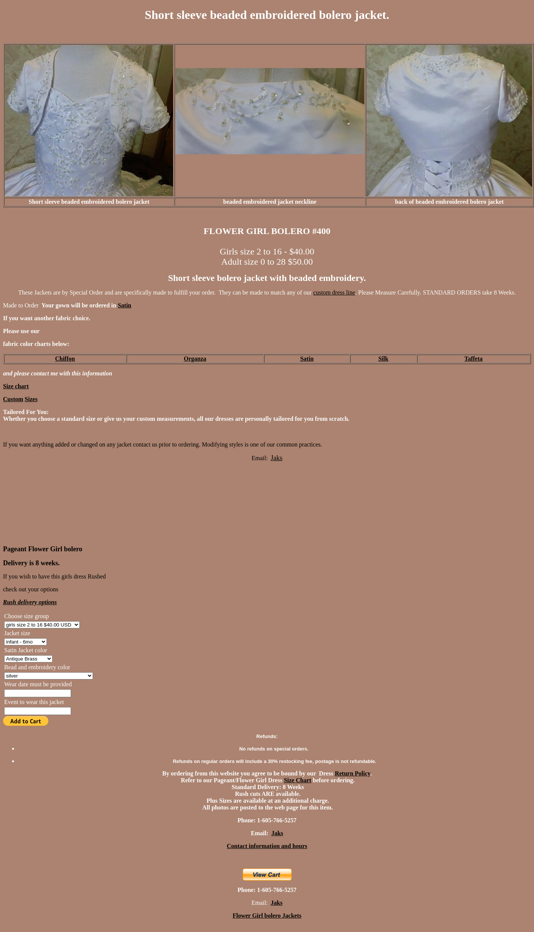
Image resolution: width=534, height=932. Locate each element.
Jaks (276, 902)
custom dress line (334, 292)
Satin (125, 305)
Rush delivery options (30, 602)
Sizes (31, 399)
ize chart (17, 386)
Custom (13, 399)
